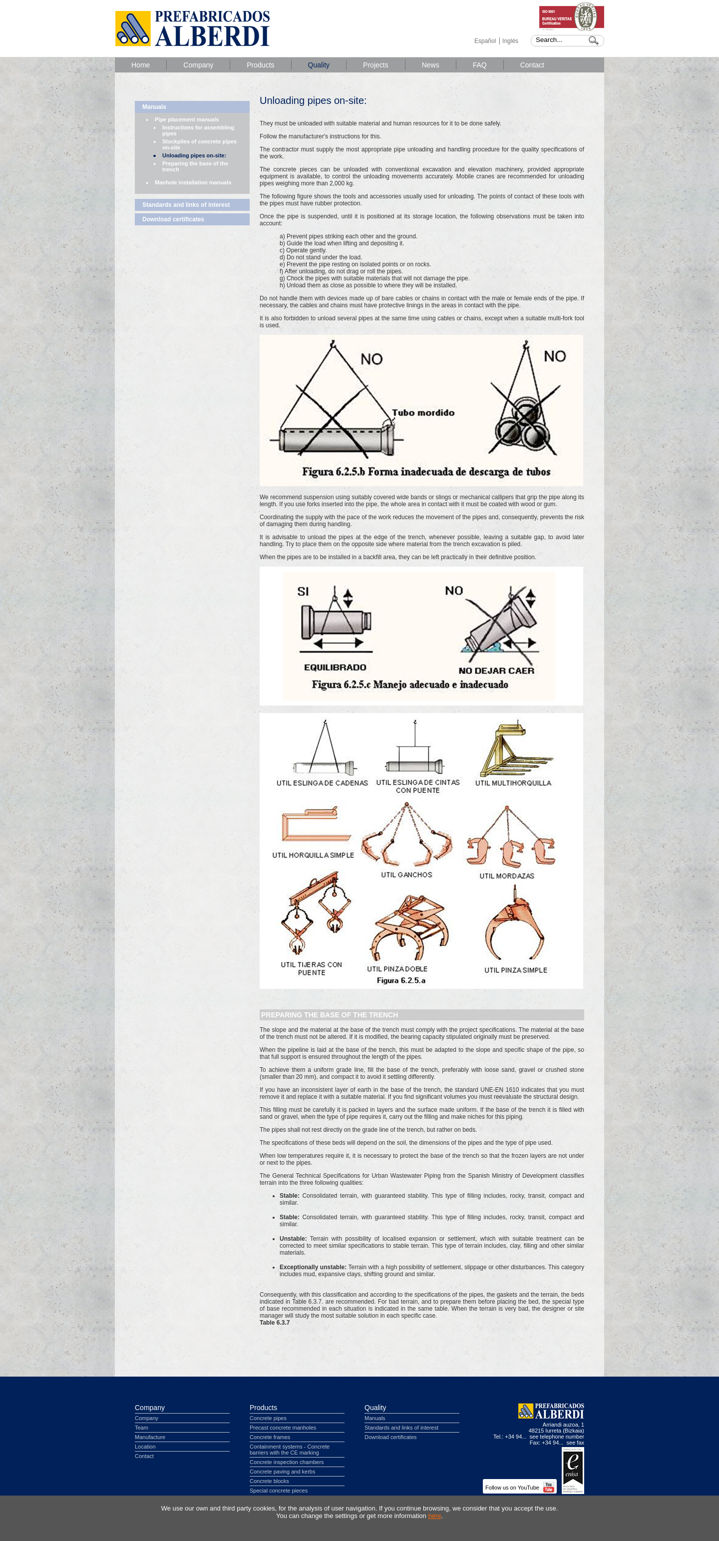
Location (145, 1447)
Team (141, 1428)
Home (140, 65)
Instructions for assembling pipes (198, 130)
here (434, 1516)
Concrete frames (270, 1437)
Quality (319, 65)
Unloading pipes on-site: (194, 155)
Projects (375, 65)
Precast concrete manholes (283, 1428)
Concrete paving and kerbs (282, 1472)
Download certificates (173, 219)
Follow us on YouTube (519, 1488)
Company (198, 65)
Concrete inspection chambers (287, 1462)
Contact (532, 65)
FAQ (480, 65)
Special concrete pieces (279, 1491)
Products (260, 65)
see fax (575, 1443)
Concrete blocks (269, 1481)
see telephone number (557, 1437)
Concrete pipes (268, 1418)
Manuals (154, 106)
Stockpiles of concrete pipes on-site (199, 144)
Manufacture (150, 1437)
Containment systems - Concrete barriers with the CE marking (290, 1450)
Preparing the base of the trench (195, 166)
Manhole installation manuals (193, 182)
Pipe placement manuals (187, 119)
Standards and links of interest (186, 204)
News (430, 65)
